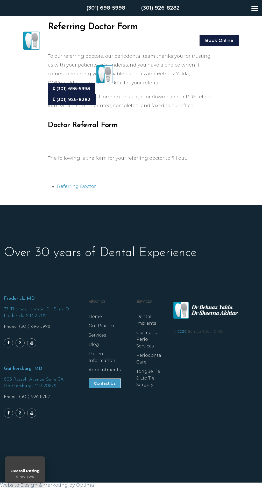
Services (97, 335)
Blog (94, 344)
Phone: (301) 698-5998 (27, 326)
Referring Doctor (76, 186)
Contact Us (105, 383)
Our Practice (102, 326)
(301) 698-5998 (105, 8)
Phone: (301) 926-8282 (27, 397)
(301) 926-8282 (160, 8)
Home (95, 316)
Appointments (105, 370)
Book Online (219, 40)
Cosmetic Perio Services (146, 339)
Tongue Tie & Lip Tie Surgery (148, 378)
